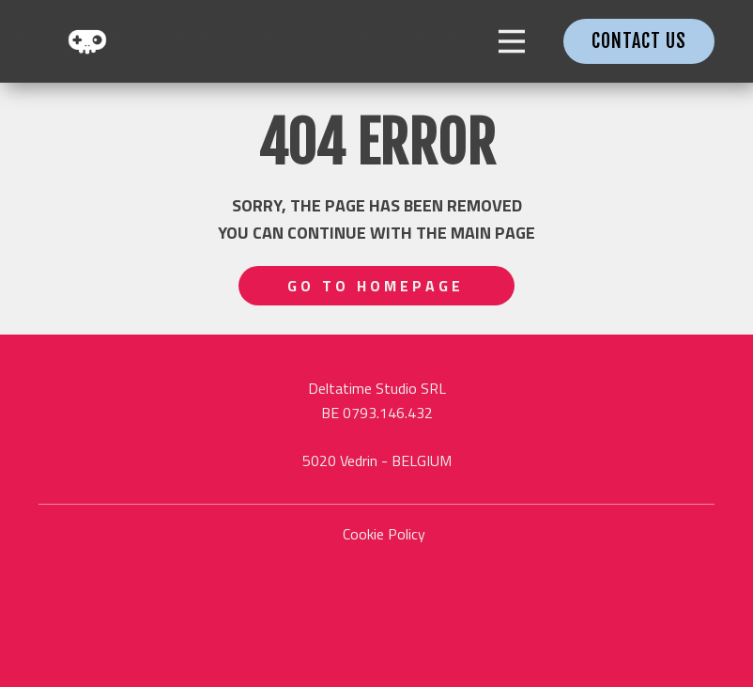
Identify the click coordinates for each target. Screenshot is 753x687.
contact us (639, 41)
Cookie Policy (384, 534)
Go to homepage (375, 285)
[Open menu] (512, 41)
